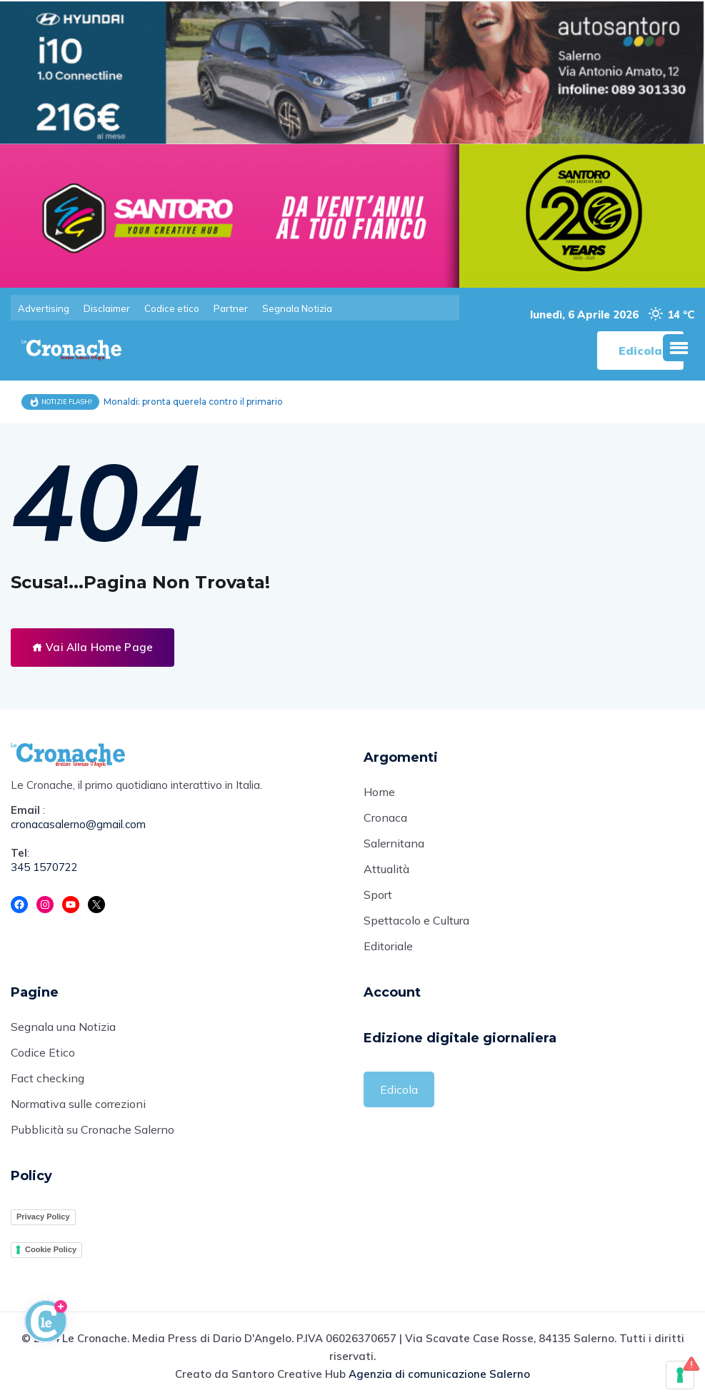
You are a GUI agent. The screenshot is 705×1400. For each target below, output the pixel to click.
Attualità (386, 869)
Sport (378, 894)
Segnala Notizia (297, 308)
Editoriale (388, 946)
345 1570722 (44, 867)
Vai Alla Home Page (92, 647)
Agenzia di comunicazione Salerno (439, 1374)
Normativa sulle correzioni (78, 1104)
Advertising (43, 308)
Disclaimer (107, 308)
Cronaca (385, 817)
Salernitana (394, 843)
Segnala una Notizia (63, 1026)
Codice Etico (43, 1052)
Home (379, 792)
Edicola (399, 1089)
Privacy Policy (43, 1216)
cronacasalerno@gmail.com (78, 824)
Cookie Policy (50, 1249)
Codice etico (171, 308)
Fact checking (47, 1078)
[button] (678, 347)
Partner (231, 308)
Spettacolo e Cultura (416, 920)
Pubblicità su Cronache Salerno (92, 1129)
